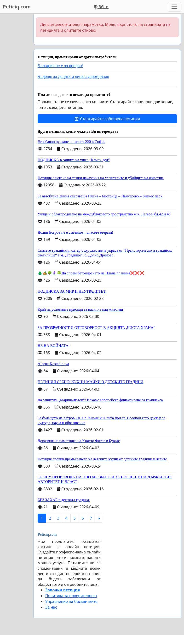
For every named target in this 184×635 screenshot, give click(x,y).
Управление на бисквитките (71, 601)
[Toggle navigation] (174, 7)
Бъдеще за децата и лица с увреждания (73, 77)
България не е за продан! (60, 66)
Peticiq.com (17, 6)
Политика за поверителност (71, 595)
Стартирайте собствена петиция (107, 118)
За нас (51, 607)
